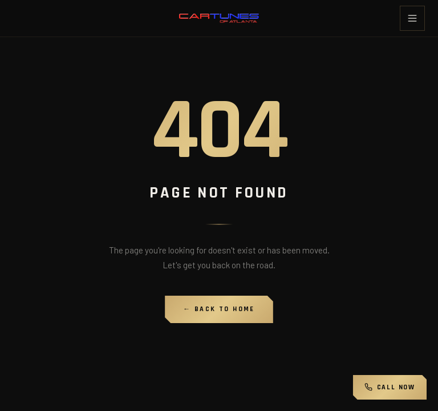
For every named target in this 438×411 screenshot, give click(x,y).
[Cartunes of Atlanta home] (219, 18)
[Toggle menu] (412, 18)
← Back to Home (219, 309)
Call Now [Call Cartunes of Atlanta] (389, 387)
